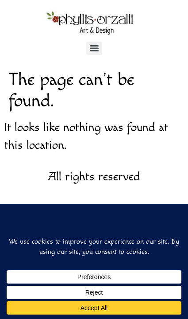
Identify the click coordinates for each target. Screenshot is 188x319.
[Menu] (94, 48)
